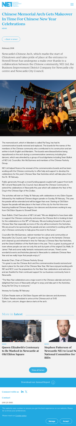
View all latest (38, 370)
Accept (66, 421)
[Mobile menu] (72, 4)
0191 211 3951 (7, 402)
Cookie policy (20, 415)
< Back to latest (11, 39)
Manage (52, 421)
